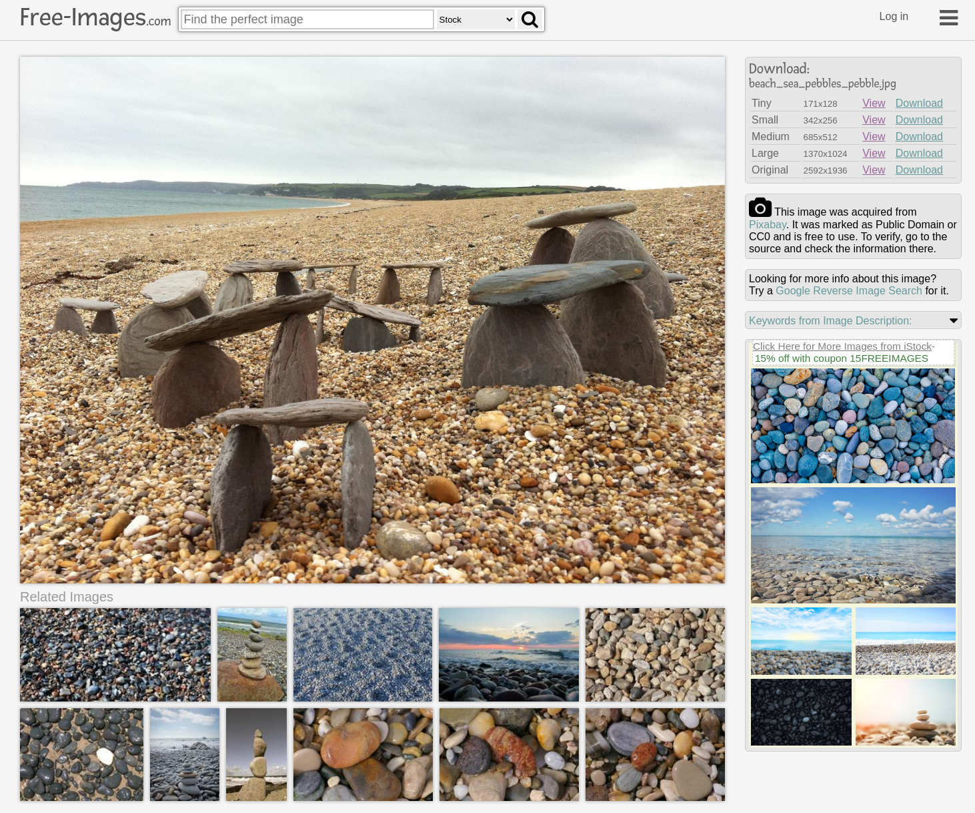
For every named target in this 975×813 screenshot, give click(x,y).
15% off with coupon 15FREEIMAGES (841, 358)
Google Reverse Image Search (849, 290)
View (873, 103)
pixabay (767, 224)
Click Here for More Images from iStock (842, 346)
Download (919, 103)
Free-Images (95, 17)
